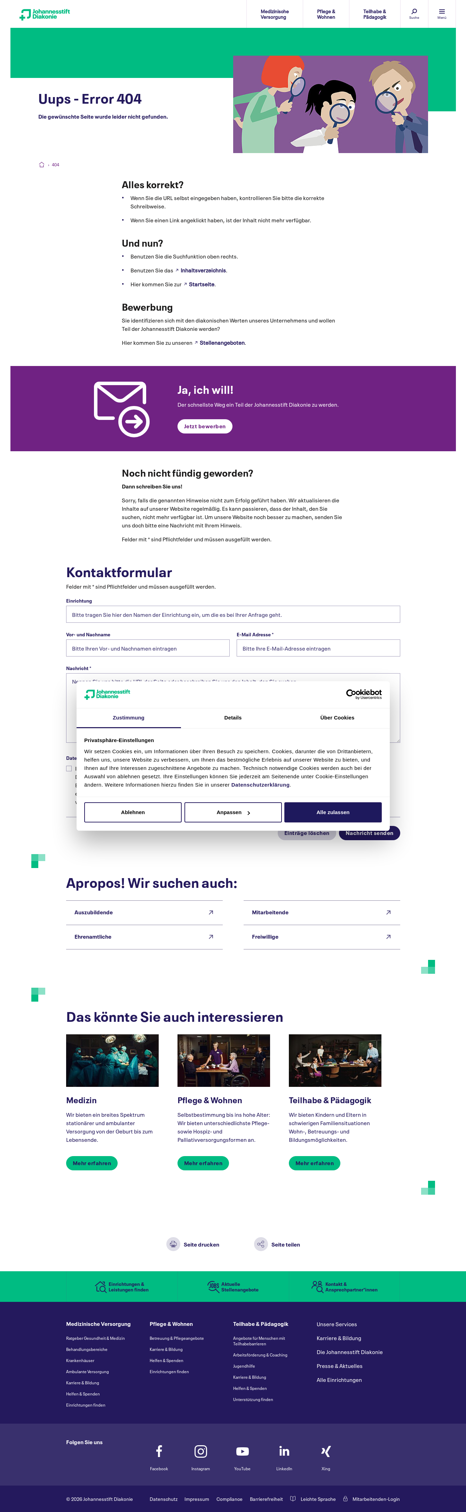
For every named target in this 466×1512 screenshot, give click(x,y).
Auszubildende (93, 912)
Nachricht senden (370, 832)
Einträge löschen (307, 832)
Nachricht (78, 668)
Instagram (201, 1454)
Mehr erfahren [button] (92, 1163)
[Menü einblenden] (442, 14)
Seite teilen (285, 1244)
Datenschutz (163, 1499)
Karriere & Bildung (82, 1382)
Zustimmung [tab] (128, 718)
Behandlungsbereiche (87, 1349)
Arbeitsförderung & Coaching (260, 1355)
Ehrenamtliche (92, 936)
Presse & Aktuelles (340, 1365)
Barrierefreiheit (266, 1499)
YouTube (242, 1454)
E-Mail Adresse (255, 634)
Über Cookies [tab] (338, 718)
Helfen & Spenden (83, 1393)
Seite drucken (201, 1244)
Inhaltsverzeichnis (203, 270)
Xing (326, 1454)
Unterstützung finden (253, 1399)
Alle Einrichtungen (339, 1379)
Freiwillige (265, 936)
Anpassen (233, 812)
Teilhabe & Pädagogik (330, 1099)
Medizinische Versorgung (98, 1324)
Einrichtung (79, 600)
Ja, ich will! (205, 389)
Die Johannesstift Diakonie (350, 1351)
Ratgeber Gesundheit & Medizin (95, 1338)
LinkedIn (284, 1454)
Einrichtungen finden (85, 1405)
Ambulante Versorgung (87, 1371)
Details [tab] (233, 718)
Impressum (196, 1499)
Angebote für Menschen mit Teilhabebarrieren (259, 1340)
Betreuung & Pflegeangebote (177, 1338)
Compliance (229, 1499)
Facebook (159, 1454)
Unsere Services (337, 1324)
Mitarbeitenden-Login (376, 1499)
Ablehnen (133, 812)
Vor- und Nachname (88, 634)
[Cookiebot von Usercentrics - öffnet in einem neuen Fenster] (351, 694)
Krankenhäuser (80, 1360)
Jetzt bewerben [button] (205, 426)
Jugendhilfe (244, 1366)
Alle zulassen (332, 812)
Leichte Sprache (318, 1499)
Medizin (81, 1099)
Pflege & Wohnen (209, 1099)
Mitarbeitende (270, 912)
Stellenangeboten (222, 342)
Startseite (201, 284)
